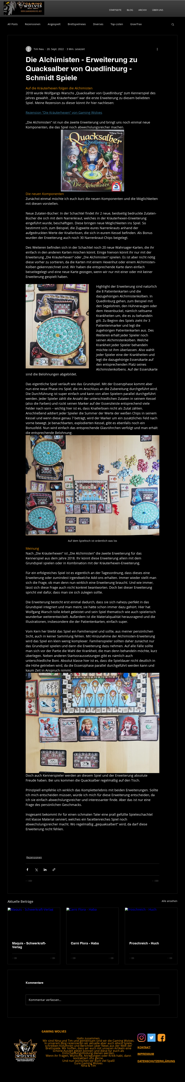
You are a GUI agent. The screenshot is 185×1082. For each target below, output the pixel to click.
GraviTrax (136, 24)
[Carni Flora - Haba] (92, 922)
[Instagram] (141, 1038)
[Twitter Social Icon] (151, 1038)
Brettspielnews (77, 24)
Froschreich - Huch (144, 943)
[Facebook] (161, 1038)
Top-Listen (117, 24)
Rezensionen (32, 24)
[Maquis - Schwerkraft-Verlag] (34, 922)
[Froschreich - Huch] (151, 922)
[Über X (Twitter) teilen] (36, 869)
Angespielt (54, 24)
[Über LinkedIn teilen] (45, 869)
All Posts (13, 24)
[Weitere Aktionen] (157, 49)
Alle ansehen (169, 901)
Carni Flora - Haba (85, 943)
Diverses (98, 24)
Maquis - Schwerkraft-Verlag (29, 945)
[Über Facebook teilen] (27, 869)
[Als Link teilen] (54, 869)
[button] (173, 24)
